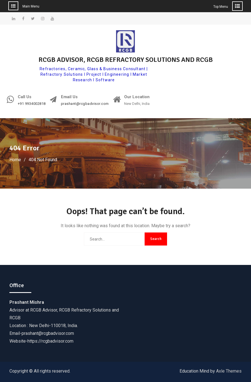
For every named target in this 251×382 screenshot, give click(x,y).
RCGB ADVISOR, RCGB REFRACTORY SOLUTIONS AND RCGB (126, 59)
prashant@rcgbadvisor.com (85, 103)
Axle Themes (229, 371)
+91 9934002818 (32, 103)
